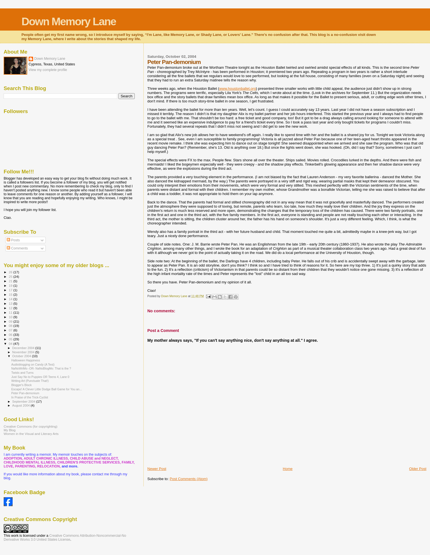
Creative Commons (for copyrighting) (30, 426)
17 (11, 290)
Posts (13, 240)
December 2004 (23, 348)
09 (11, 321)
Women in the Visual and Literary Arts (31, 433)
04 (11, 343)
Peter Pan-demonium (25, 393)
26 (11, 272)
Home (288, 469)
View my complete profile (48, 70)
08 (11, 325)
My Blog (9, 430)
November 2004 (23, 352)
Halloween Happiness (25, 360)
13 (11, 303)
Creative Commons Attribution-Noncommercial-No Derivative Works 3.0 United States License (65, 538)
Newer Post (156, 469)
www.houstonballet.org (237, 88)
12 (11, 308)
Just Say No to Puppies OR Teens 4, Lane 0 (40, 377)
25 (11, 276)
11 (11, 312)
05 (11, 339)
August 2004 (21, 405)
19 (11, 285)
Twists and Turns (22, 372)
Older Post (417, 469)
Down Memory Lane (69, 21)
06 (11, 334)
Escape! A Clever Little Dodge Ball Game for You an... (46, 389)
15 (11, 294)
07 (11, 330)
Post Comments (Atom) (189, 479)
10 (11, 317)
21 (11, 281)
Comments (17, 248)
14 (11, 299)
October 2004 (22, 356)
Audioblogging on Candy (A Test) (32, 364)
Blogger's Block (21, 385)
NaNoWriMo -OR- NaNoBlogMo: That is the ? (41, 368)
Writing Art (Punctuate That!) (30, 380)
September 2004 (24, 401)
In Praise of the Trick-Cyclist (29, 397)
